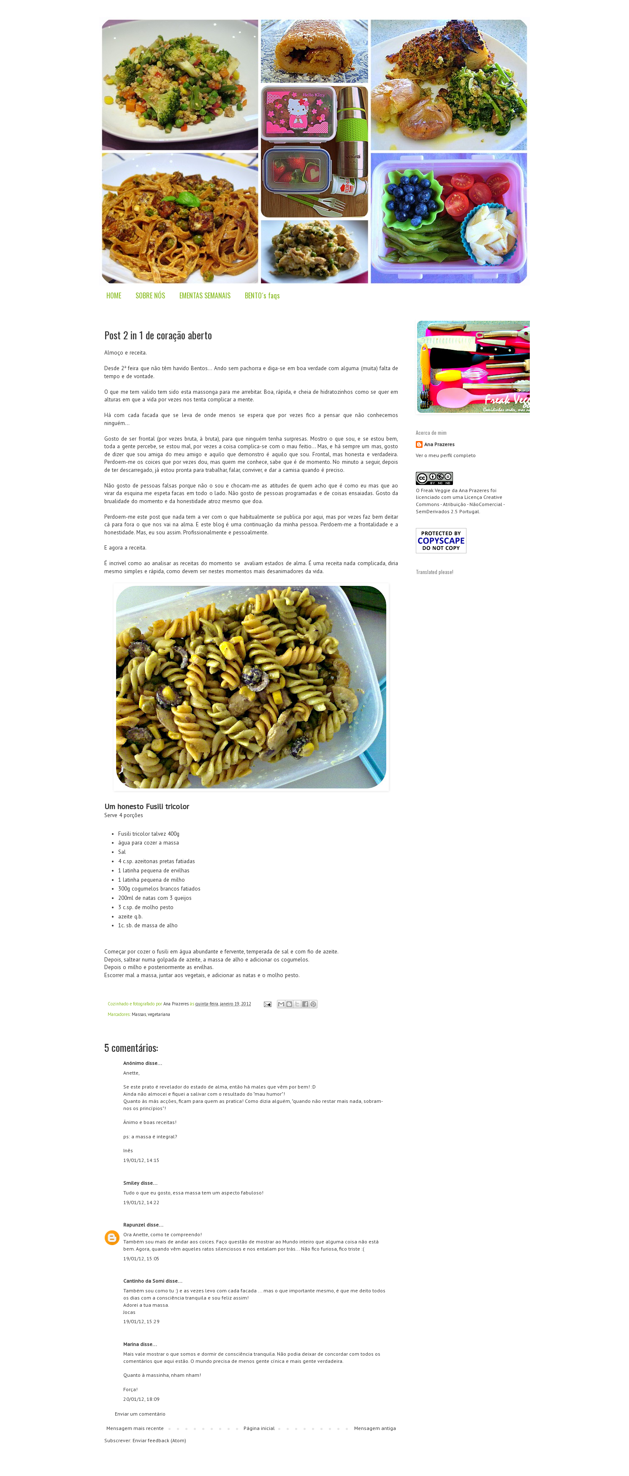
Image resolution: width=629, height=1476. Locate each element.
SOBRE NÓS (150, 295)
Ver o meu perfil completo (446, 455)
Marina (131, 1344)
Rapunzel (134, 1224)
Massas (139, 1014)
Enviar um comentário (140, 1414)
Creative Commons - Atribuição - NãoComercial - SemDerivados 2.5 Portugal (460, 504)
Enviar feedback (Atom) (159, 1440)
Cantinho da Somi (143, 1281)
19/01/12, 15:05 (141, 1258)
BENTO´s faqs (262, 295)
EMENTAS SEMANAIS (204, 295)
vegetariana (159, 1014)
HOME (113, 295)
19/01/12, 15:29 (141, 1321)
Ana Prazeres (439, 444)
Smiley (131, 1183)
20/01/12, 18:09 (141, 1399)
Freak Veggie (435, 490)
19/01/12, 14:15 (141, 1160)
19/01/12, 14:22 (141, 1202)
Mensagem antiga (375, 1428)
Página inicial (259, 1428)
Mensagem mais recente (135, 1428)
